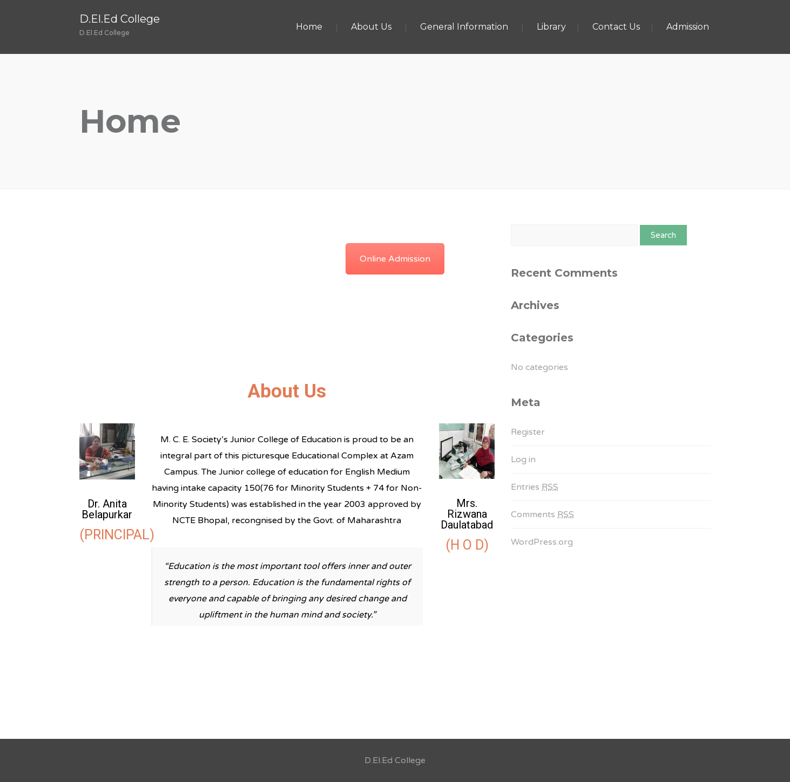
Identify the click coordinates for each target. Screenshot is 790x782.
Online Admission (395, 258)
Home (309, 27)
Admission (687, 27)
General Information (464, 27)
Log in (523, 459)
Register (528, 432)
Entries (534, 487)
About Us (371, 27)
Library (551, 27)
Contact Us (616, 27)
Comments (542, 514)
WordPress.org (542, 542)
